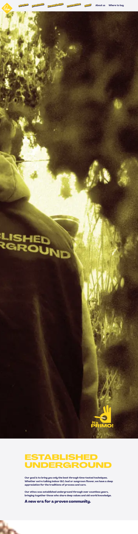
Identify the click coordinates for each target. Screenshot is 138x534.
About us (100, 5)
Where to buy (116, 5)
